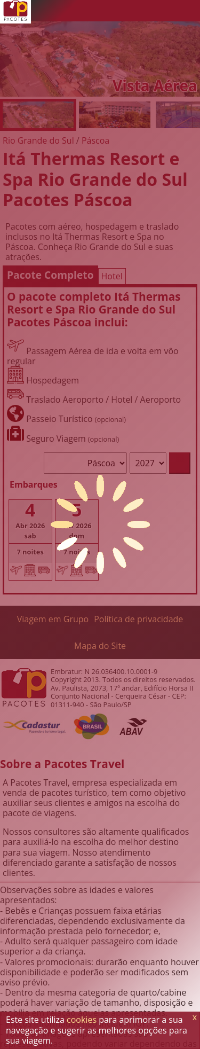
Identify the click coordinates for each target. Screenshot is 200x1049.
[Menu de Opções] (189, 10)
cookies (82, 1019)
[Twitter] (146, 10)
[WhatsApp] (125, 10)
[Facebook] (168, 10)
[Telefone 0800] (104, 10)
